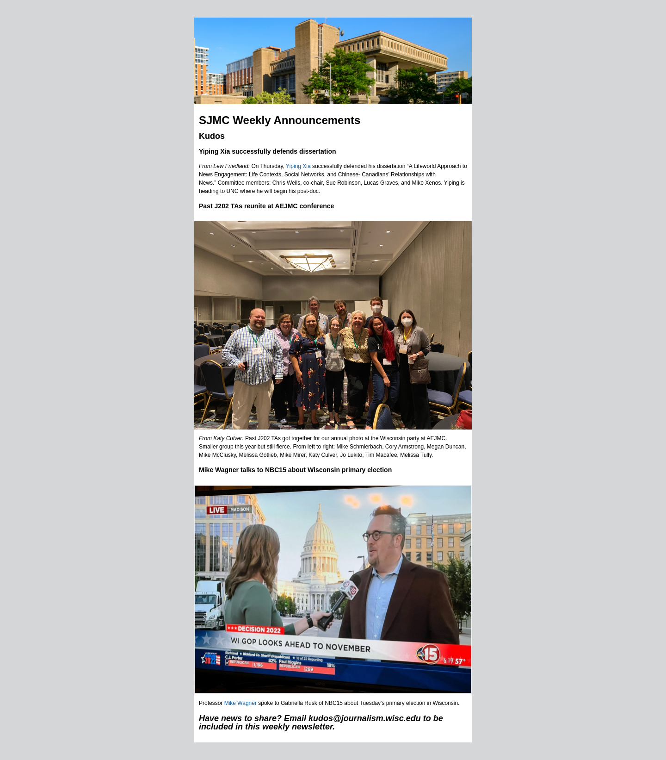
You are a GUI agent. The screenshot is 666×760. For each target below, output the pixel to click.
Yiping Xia (298, 166)
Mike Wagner (240, 703)
